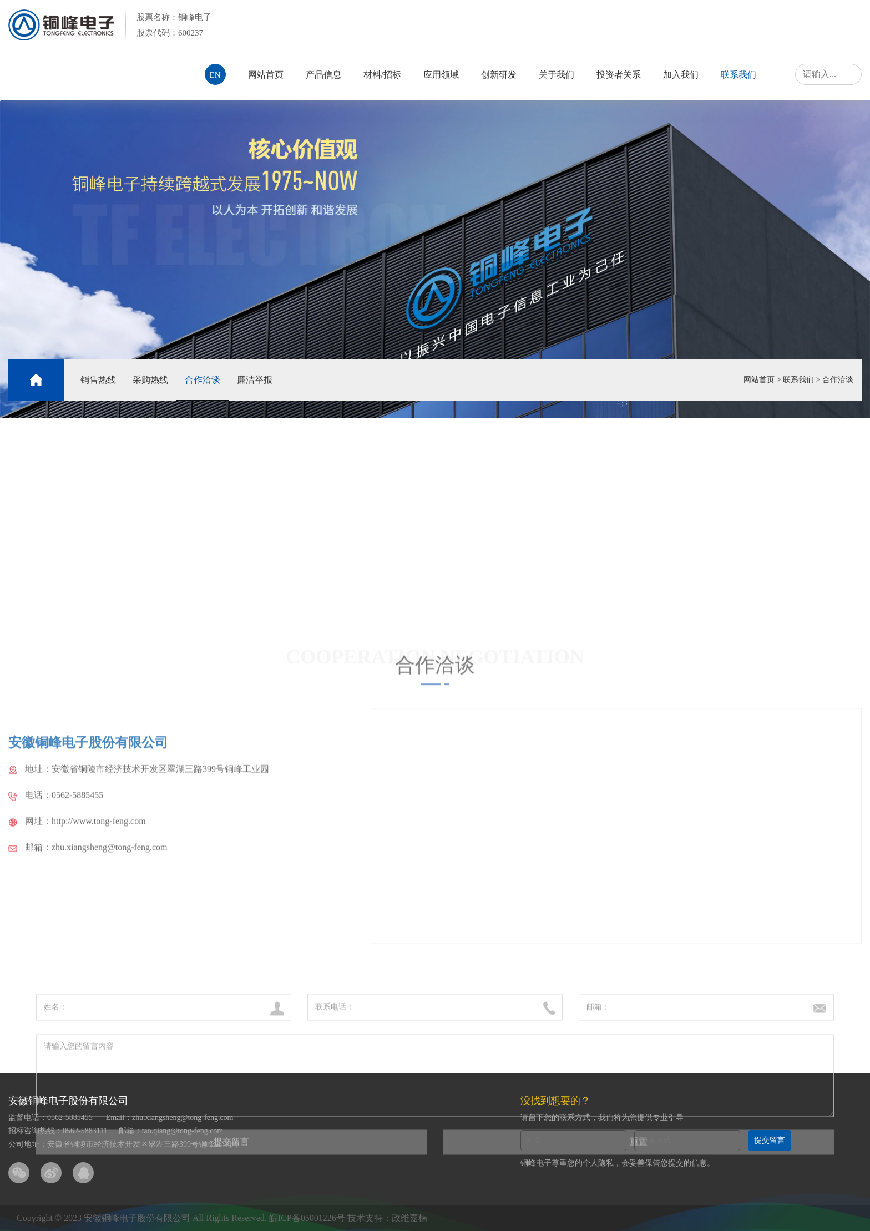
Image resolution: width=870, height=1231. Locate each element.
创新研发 (499, 74)
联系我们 (738, 74)
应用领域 (441, 74)
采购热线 (150, 379)
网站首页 (266, 74)
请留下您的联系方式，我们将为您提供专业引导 (602, 1117)
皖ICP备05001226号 (307, 1218)
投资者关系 (618, 74)
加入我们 (681, 74)
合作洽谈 (202, 379)
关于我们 (556, 74)
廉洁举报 (254, 379)
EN (215, 74)
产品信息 (323, 74)
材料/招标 (382, 74)
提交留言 (769, 1140)
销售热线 (98, 379)
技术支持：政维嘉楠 (387, 1218)
